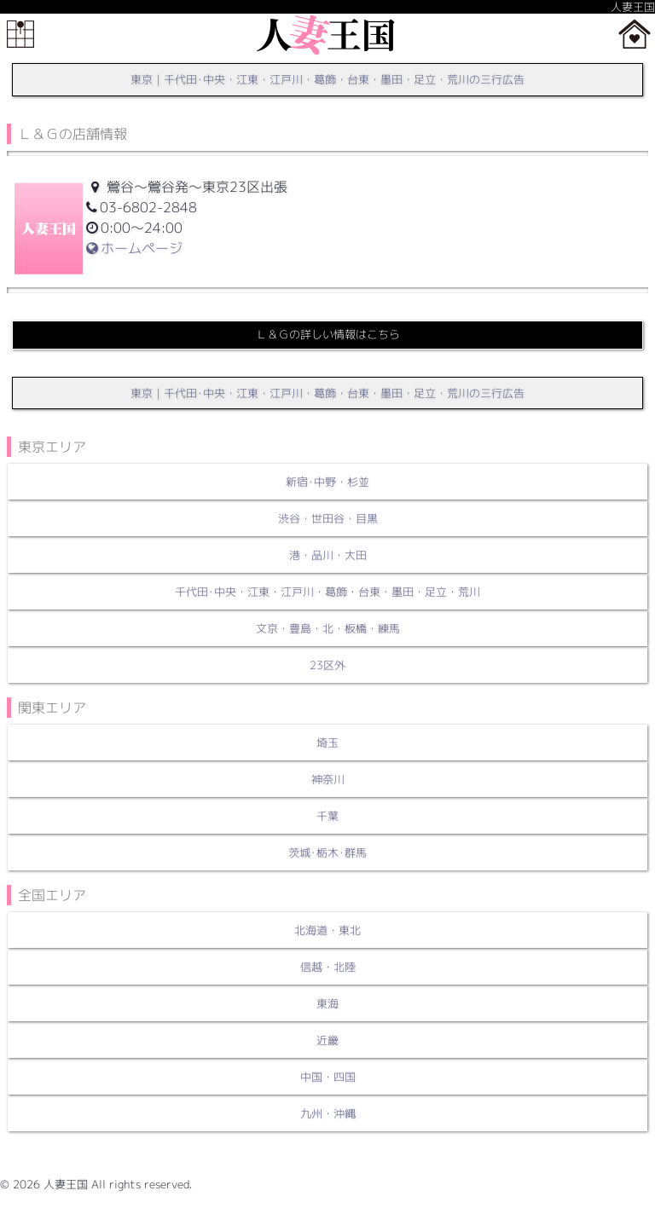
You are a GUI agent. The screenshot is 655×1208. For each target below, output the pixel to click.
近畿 (327, 1040)
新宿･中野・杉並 (327, 481)
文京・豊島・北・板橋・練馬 (328, 628)
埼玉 (327, 742)
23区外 (327, 665)
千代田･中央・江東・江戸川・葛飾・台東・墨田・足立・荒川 (327, 591)
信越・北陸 (328, 966)
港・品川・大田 (328, 555)
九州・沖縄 (328, 1113)
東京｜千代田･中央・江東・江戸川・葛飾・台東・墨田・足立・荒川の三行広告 (327, 79)
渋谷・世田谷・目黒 (328, 518)
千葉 (327, 816)
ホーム (634, 34)
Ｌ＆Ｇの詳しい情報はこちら (328, 334)
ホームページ (134, 248)
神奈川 (328, 779)
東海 (327, 1003)
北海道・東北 (327, 930)
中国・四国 (328, 1076)
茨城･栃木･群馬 (327, 852)
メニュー (20, 34)
